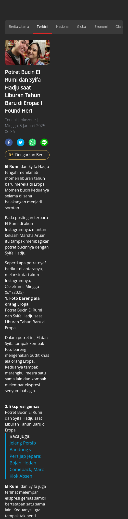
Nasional (62, 26)
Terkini (42, 26)
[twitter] (21, 142)
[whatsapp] (32, 142)
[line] (44, 142)
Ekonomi (101, 26)
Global (82, 26)
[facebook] (9, 142)
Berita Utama (19, 26)
